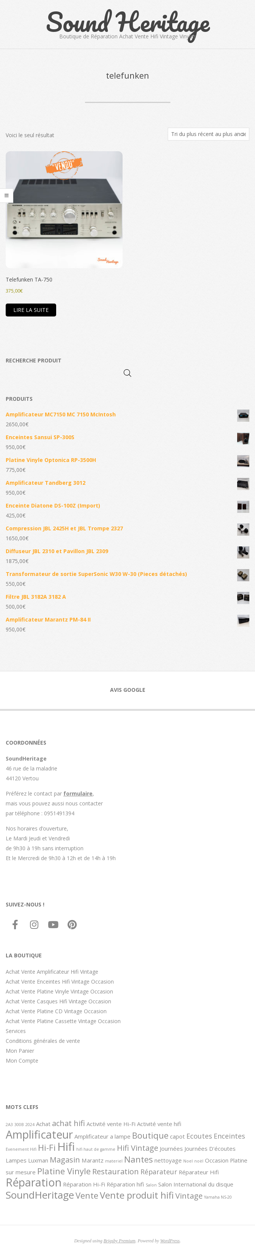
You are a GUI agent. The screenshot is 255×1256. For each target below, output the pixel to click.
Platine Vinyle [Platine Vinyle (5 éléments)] (64, 1171)
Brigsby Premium (119, 1240)
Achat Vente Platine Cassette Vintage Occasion (63, 1021)
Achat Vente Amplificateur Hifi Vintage (52, 971)
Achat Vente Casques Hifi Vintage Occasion (58, 1001)
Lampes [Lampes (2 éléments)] (16, 1160)
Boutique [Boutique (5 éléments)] (150, 1135)
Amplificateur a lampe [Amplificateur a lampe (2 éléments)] (102, 1136)
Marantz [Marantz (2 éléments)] (93, 1160)
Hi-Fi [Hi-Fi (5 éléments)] (47, 1147)
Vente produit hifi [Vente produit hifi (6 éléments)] (137, 1195)
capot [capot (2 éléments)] (177, 1136)
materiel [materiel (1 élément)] (114, 1161)
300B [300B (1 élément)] (19, 1124)
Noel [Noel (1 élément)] (188, 1161)
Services (16, 1031)
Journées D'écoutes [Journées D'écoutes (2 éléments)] (210, 1148)
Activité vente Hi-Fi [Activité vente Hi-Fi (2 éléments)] (111, 1124)
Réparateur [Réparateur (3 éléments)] (158, 1171)
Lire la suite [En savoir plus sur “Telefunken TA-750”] (31, 309)
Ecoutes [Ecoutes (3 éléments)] (199, 1136)
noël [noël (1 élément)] (198, 1161)
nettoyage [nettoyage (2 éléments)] (168, 1160)
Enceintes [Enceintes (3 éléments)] (229, 1136)
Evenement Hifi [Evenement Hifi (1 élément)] (21, 1149)
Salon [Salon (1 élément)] (151, 1185)
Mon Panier (20, 1050)
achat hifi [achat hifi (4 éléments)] (68, 1123)
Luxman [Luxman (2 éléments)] (38, 1160)
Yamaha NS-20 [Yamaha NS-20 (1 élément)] (218, 1197)
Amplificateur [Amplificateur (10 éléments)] (39, 1134)
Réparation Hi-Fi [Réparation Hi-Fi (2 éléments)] (84, 1184)
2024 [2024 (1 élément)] (30, 1124)
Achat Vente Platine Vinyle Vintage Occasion (59, 991)
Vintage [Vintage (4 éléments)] (189, 1195)
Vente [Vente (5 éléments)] (87, 1195)
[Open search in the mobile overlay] (127, 372)
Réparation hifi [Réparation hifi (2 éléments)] (125, 1184)
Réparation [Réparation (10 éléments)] (33, 1182)
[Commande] (208, 134)
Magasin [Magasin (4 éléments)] (65, 1159)
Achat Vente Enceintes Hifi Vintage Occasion (60, 981)
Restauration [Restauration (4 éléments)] (115, 1171)
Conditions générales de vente (43, 1040)
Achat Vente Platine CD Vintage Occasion (56, 1011)
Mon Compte (22, 1060)
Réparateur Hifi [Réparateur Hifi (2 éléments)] (199, 1172)
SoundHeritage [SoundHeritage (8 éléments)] (40, 1195)
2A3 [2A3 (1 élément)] (9, 1124)
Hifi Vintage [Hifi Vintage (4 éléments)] (137, 1147)
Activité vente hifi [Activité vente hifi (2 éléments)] (159, 1124)
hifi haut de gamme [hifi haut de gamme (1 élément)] (95, 1149)
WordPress (169, 1240)
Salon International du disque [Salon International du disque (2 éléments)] (195, 1184)
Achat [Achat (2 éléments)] (43, 1124)
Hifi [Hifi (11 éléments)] (66, 1146)
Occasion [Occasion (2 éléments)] (216, 1160)
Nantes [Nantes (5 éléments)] (138, 1159)
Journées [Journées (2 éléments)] (171, 1148)
